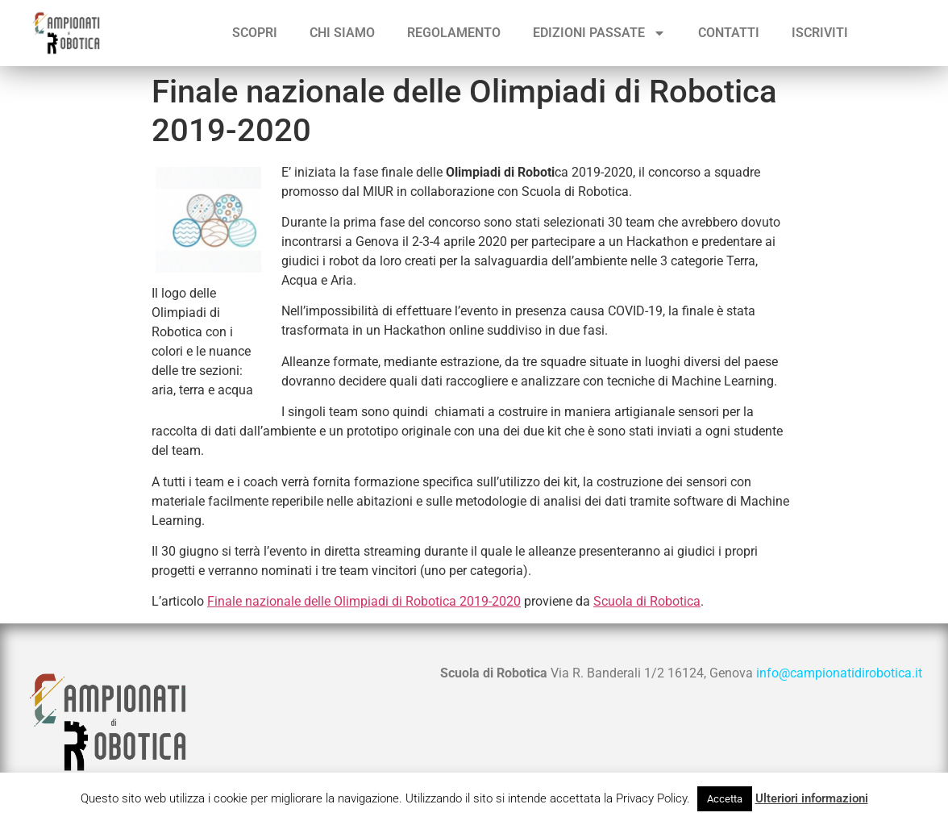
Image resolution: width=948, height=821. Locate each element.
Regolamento (454, 32)
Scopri (254, 32)
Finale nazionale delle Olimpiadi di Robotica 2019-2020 (364, 601)
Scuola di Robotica (647, 601)
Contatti (728, 32)
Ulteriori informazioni (811, 798)
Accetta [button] (724, 799)
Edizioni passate (599, 33)
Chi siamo (342, 32)
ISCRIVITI (820, 32)
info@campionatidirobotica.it (839, 673)
